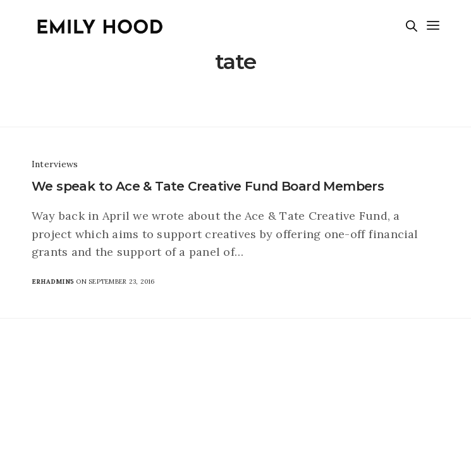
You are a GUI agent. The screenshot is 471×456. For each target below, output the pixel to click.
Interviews (55, 164)
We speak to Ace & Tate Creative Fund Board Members (208, 186)
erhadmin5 (53, 281)
